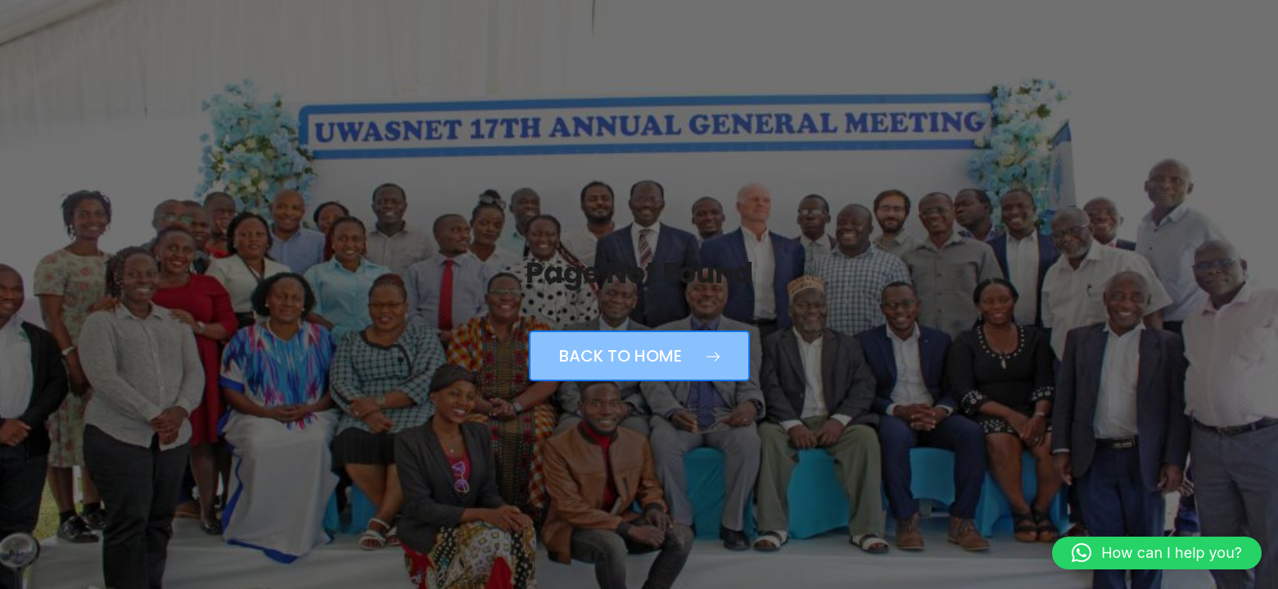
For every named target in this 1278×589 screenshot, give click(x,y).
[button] (1157, 553)
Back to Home (639, 355)
